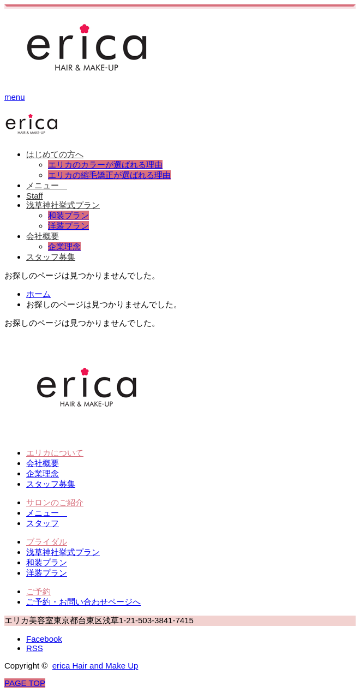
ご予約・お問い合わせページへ (83, 601)
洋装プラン (68, 225)
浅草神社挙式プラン (63, 205)
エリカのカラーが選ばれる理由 (105, 164)
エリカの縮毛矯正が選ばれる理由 (109, 175)
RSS (34, 648)
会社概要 (42, 236)
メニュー (46, 185)
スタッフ (42, 523)
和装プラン (68, 215)
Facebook (44, 638)
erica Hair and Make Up (95, 665)
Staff (34, 195)
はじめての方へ (54, 154)
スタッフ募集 (50, 256)
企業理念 (64, 246)
